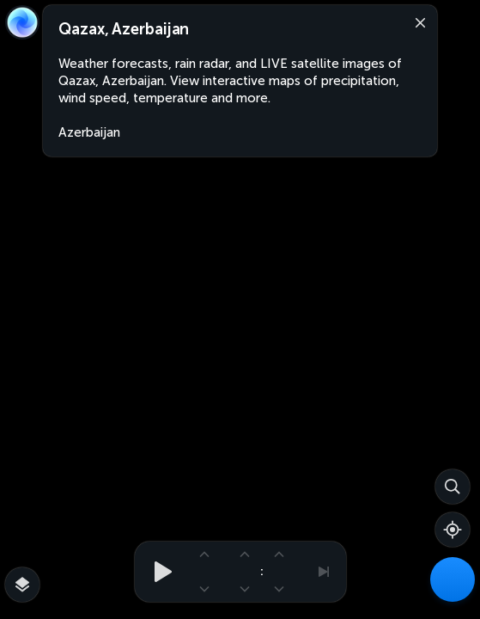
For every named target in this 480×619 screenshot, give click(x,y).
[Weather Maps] (452, 579)
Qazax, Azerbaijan (123, 29)
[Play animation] (158, 572)
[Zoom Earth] (22, 22)
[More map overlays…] (22, 584)
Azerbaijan (89, 132)
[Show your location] (452, 529)
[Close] (416, 21)
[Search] (452, 486)
